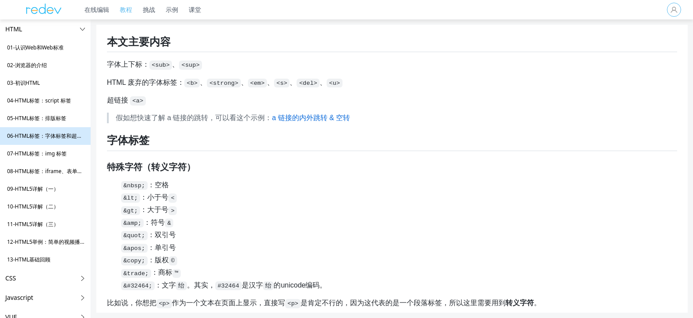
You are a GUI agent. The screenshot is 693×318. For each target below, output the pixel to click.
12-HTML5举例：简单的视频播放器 (49, 242)
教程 (130, 9)
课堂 (199, 9)
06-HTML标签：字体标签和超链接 (47, 136)
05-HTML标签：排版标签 (36, 118)
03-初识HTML (23, 83)
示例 (176, 9)
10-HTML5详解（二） (33, 206)
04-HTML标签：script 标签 (39, 100)
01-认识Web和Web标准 (35, 47)
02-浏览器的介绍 (27, 65)
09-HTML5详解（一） (33, 189)
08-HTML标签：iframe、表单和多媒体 (53, 171)
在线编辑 (100, 9)
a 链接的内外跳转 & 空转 (333, 117)
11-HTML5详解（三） (33, 224)
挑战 (153, 9)
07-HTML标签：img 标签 (37, 153)
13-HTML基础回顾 (28, 259)
